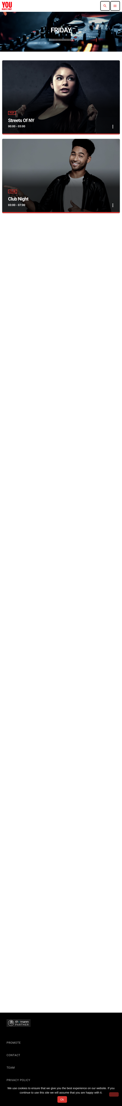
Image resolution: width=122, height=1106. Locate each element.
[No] (114, 1094)
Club (12, 191)
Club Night (18, 199)
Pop (12, 113)
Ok (62, 1099)
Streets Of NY (21, 120)
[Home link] (7, 6)
